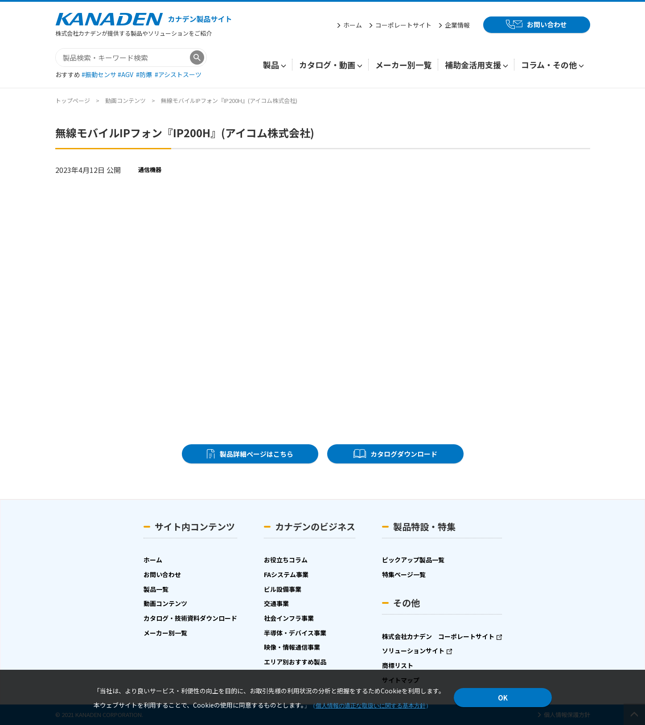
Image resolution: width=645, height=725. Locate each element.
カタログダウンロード (403, 454)
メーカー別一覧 (403, 64)
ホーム (352, 24)
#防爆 (144, 74)
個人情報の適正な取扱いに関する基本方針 (371, 705)
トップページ (72, 100)
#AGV (126, 74)
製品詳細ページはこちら (256, 454)
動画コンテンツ (125, 100)
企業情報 (457, 24)
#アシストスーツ (178, 74)
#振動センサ (100, 74)
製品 (271, 64)
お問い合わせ (547, 24)
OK (503, 697)
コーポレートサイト (403, 24)
